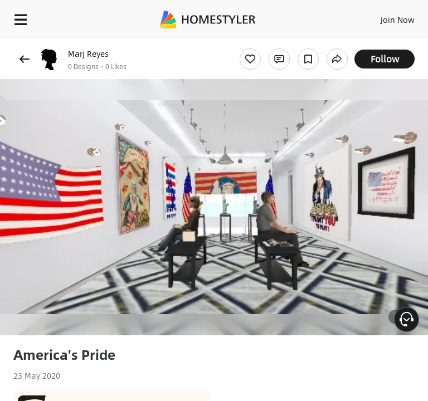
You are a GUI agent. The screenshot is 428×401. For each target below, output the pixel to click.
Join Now (398, 19)
